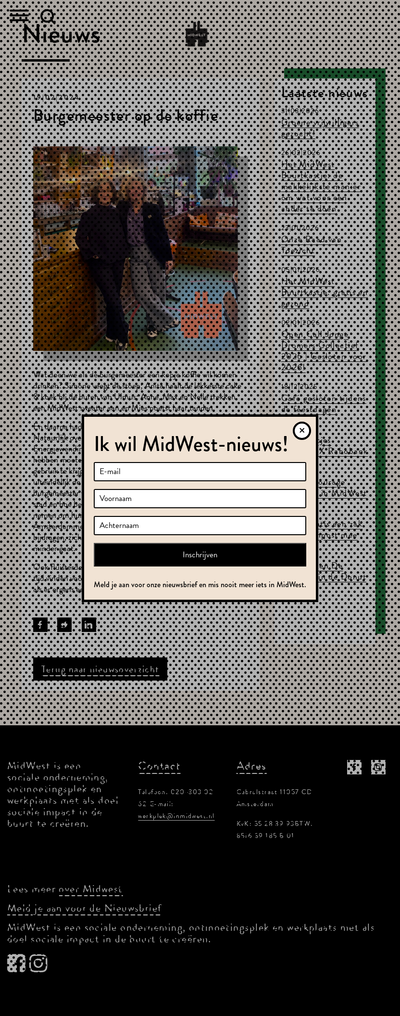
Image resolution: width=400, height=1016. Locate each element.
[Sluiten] (302, 431)
